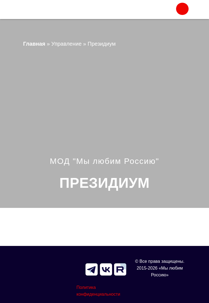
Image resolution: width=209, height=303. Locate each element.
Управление (66, 44)
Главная (34, 44)
